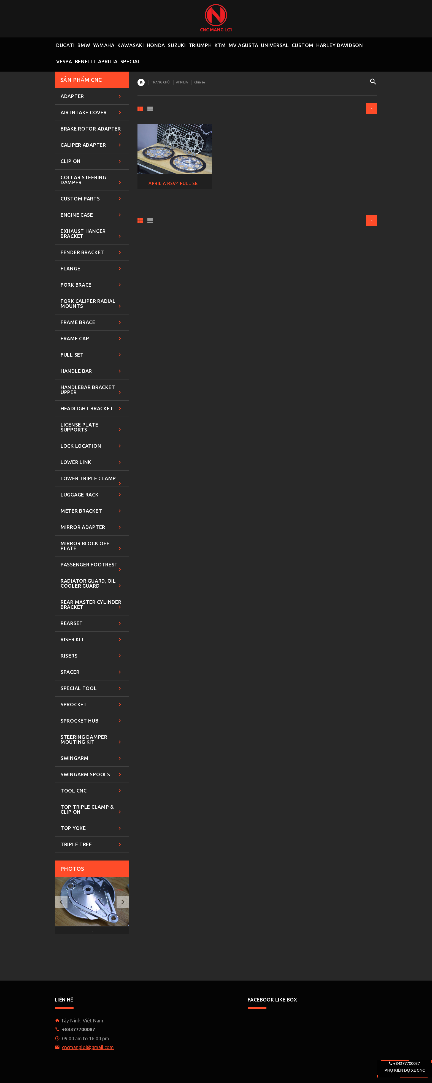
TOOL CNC (92, 791)
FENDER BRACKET (92, 252)
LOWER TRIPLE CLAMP (92, 481)
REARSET (92, 623)
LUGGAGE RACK (92, 495)
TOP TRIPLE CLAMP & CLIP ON (92, 809)
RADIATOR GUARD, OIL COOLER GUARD (92, 583)
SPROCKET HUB (92, 721)
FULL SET (92, 355)
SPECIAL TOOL (92, 688)
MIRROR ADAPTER (92, 527)
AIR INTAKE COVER (92, 113)
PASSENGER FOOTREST (92, 567)
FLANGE (92, 269)
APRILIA (182, 82)
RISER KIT (92, 640)
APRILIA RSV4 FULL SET (174, 183)
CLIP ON (92, 161)
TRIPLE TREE (92, 845)
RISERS (92, 656)
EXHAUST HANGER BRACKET (92, 234)
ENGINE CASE (92, 215)
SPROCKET (92, 705)
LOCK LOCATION (92, 446)
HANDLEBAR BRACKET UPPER (92, 390)
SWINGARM (92, 758)
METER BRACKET (92, 511)
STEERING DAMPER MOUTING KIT (92, 739)
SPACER (92, 672)
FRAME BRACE (92, 322)
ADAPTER (92, 96)
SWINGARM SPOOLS (92, 775)
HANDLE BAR (92, 371)
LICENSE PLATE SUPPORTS (92, 427)
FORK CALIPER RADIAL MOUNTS (92, 304)
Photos (72, 868)
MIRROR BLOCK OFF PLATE (92, 546)
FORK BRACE (92, 285)
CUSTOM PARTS (92, 199)
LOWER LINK (92, 462)
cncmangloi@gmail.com (88, 1047)
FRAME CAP (92, 339)
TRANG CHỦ (160, 82)
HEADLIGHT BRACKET (92, 409)
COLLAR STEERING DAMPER (92, 180)
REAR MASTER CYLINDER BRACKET (92, 604)
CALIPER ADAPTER (92, 145)
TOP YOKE (92, 828)
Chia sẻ (199, 82)
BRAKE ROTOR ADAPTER (92, 131)
